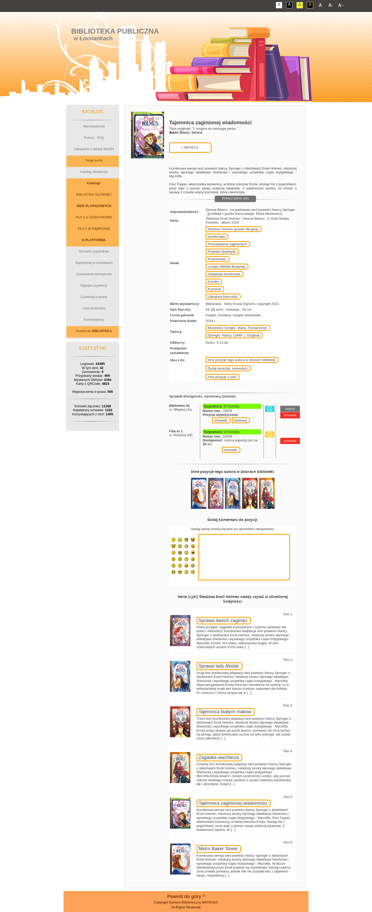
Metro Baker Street (218, 848)
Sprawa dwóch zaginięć (223, 620)
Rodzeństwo (217, 259)
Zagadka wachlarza (219, 757)
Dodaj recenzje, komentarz (228, 368)
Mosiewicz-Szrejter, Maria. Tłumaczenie (237, 328)
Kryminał (214, 289)
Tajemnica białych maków (225, 711)
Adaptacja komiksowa (224, 274)
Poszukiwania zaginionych (227, 244)
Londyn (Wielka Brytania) (226, 267)
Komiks (213, 281)
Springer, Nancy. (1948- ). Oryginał (233, 335)
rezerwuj (240, 420)
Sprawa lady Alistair (219, 666)
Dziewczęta (216, 237)
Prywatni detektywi (222, 252)
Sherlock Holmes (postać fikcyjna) (233, 229)
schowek (220, 420)
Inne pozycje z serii (222, 377)
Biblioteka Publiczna (115, 31)
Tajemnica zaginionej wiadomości (233, 803)
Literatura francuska (222, 296)
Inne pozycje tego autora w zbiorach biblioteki (241, 360)
